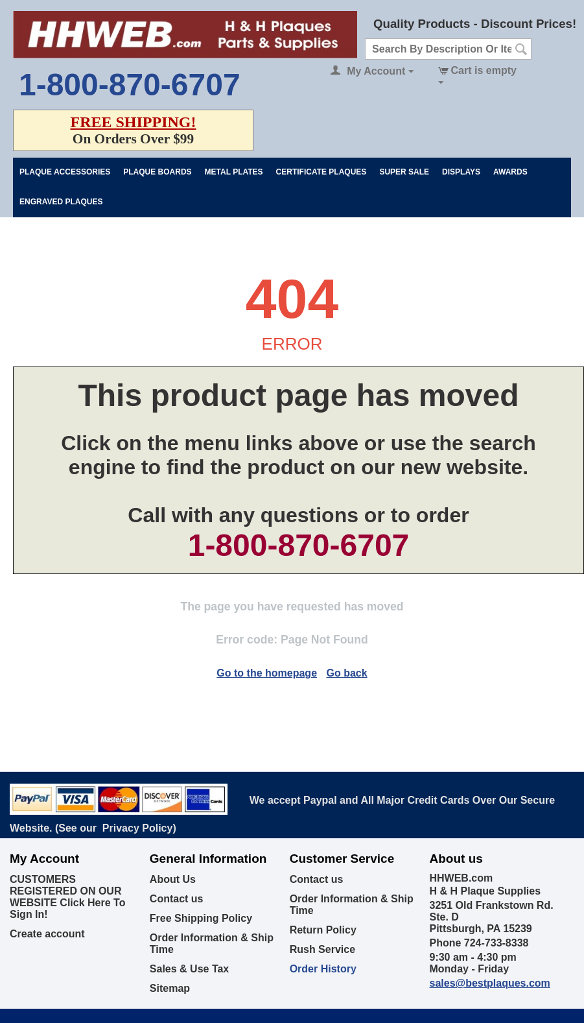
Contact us (177, 898)
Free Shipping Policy (201, 918)
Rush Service (322, 949)
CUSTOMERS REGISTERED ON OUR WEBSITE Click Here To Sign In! (67, 897)
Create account (47, 933)
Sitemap (170, 988)
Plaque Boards (157, 171)
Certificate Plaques (321, 171)
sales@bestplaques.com (489, 983)
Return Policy (323, 929)
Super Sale (404, 171)
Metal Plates (234, 171)
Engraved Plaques (60, 201)
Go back (346, 673)
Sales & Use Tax (189, 968)
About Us (173, 879)
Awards (510, 171)
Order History (323, 968)
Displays (461, 171)
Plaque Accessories (64, 171)
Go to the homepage (266, 673)
